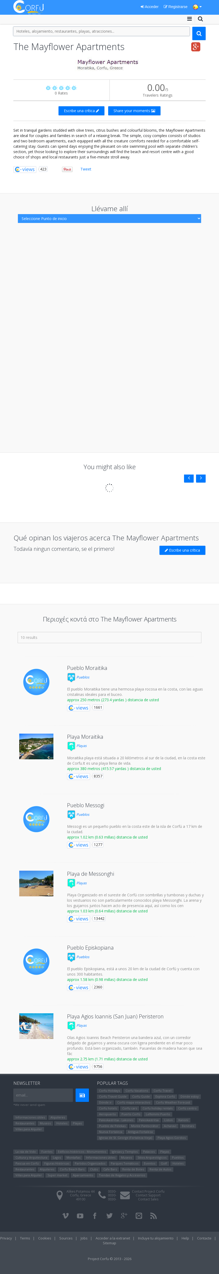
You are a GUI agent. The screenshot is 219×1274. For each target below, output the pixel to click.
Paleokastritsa (149, 1120)
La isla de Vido (25, 1152)
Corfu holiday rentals (158, 1108)
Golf (164, 1163)
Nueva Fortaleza (110, 1132)
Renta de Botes (133, 1169)
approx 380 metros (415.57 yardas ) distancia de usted (114, 768)
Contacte (204, 1238)
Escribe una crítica (81, 110)
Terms (25, 1238)
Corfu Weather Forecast (173, 1102)
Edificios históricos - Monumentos (82, 1152)
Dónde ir (105, 1102)
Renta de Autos (160, 1169)
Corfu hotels (108, 1108)
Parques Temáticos (124, 1163)
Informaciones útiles (30, 1117)
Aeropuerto (107, 1114)
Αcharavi (170, 1126)
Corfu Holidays (109, 1091)
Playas (77, 745)
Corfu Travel (162, 1091)
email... (22, 1095)
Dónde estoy (190, 1096)
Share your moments (134, 110)
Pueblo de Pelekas (112, 1126)
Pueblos (78, 677)
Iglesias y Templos (125, 1152)
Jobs (84, 1238)
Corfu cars (129, 1108)
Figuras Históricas (56, 1163)
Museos (45, 1123)
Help (185, 1238)
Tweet (85, 169)
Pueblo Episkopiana (90, 947)
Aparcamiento (83, 1175)
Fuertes (46, 1152)
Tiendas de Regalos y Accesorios (122, 1175)
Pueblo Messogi (85, 805)
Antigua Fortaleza (140, 1132)
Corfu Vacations (137, 1091)
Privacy (6, 1238)
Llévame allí (109, 208)
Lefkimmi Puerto (158, 1114)
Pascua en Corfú (27, 1163)
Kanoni (183, 1120)
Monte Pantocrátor (144, 1126)
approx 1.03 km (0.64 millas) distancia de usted (107, 910)
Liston (168, 1120)
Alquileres (57, 1117)
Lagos (57, 1157)
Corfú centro (187, 1108)
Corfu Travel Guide (113, 1096)
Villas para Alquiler (28, 1129)
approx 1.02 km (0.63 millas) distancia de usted (107, 837)
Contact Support (148, 1195)
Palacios (149, 1152)
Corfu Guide (141, 1096)
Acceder (149, 7)
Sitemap (109, 1243)
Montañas (73, 1157)
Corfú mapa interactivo (133, 1102)
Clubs (94, 1169)
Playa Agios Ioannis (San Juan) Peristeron (115, 1016)
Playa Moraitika (85, 736)
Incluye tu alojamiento (156, 1238)
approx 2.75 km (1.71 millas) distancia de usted (107, 1058)
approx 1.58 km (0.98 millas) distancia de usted (107, 979)
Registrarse (175, 7)
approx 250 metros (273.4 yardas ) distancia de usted (113, 699)
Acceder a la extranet (113, 1238)
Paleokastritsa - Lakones (116, 1120)
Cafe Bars (110, 1169)
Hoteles (61, 1123)
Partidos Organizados (90, 1163)
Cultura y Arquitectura (31, 1157)
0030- (112, 1191)
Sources (66, 1238)
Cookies (44, 1238)
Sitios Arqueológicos (152, 1157)
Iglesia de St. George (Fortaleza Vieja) (125, 1138)
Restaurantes (24, 1123)
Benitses (188, 1126)
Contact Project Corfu (148, 1191)
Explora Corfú (165, 1096)
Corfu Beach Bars (72, 1169)
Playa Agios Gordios (172, 1138)
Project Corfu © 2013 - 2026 (109, 1258)
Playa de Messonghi (90, 873)
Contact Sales (148, 1199)
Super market (57, 1175)
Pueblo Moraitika (87, 668)
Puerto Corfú (131, 1114)
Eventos (149, 1163)
